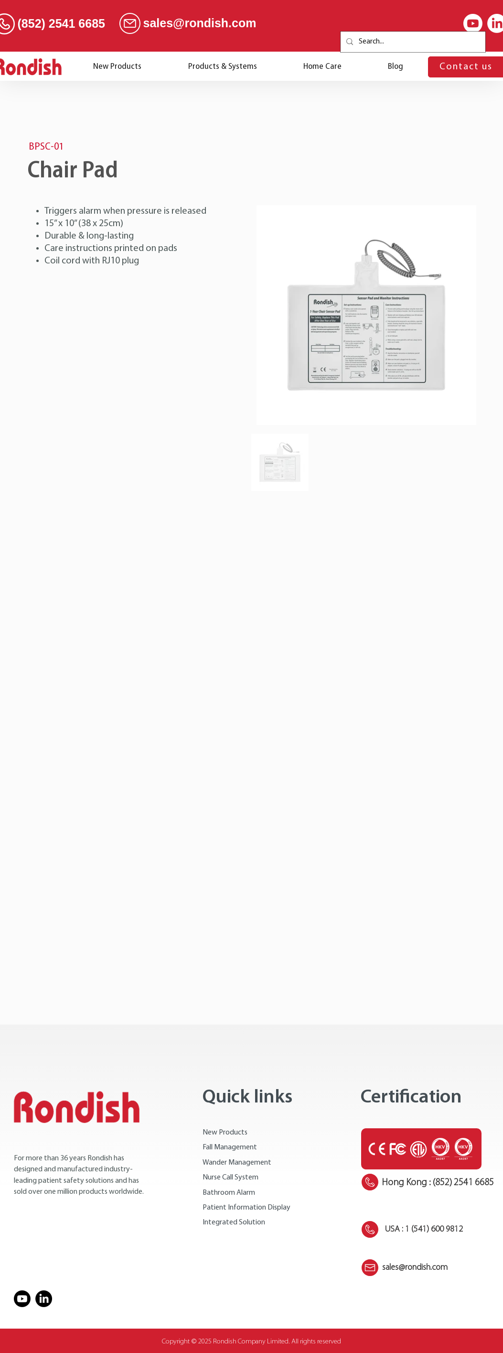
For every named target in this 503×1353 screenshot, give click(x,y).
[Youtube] (472, 23)
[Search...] (412, 42)
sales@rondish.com (200, 23)
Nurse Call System (230, 1177)
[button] (222, 67)
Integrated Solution (234, 1222)
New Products (225, 1132)
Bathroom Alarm (229, 1193)
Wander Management (237, 1163)
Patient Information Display (246, 1207)
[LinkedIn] (43, 1298)
